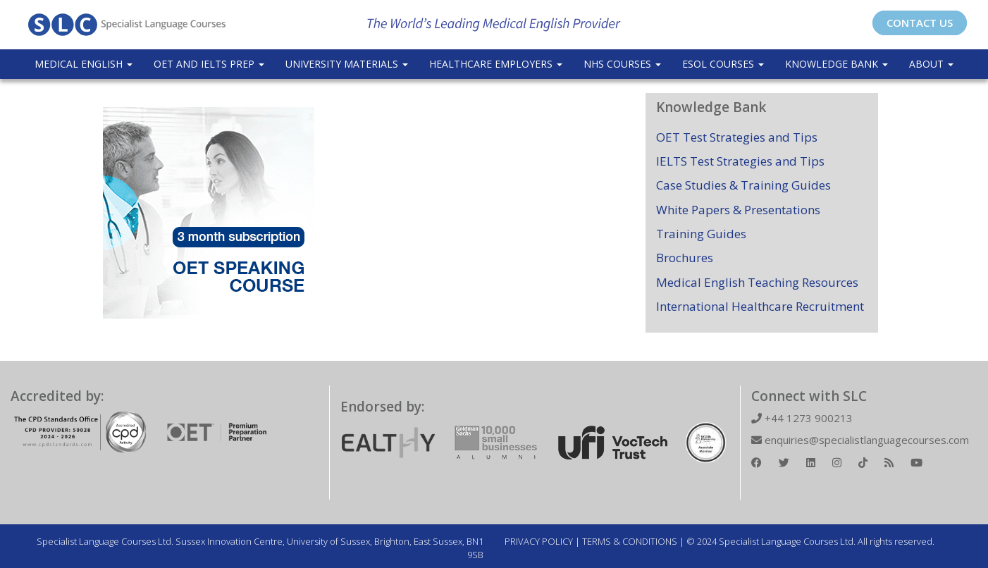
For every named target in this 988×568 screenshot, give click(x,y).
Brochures (684, 257)
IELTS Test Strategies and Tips (740, 161)
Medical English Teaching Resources (757, 282)
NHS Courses (622, 63)
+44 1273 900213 (802, 418)
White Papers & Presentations (738, 210)
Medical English (83, 63)
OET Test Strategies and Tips (736, 137)
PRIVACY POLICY (539, 541)
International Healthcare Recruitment (760, 306)
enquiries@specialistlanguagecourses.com (860, 440)
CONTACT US (920, 23)
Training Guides (701, 234)
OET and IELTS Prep (209, 63)
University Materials (346, 63)
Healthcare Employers (495, 63)
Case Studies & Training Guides (743, 185)
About (931, 63)
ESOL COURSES (723, 63)
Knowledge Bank (836, 63)
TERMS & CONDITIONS (629, 541)
